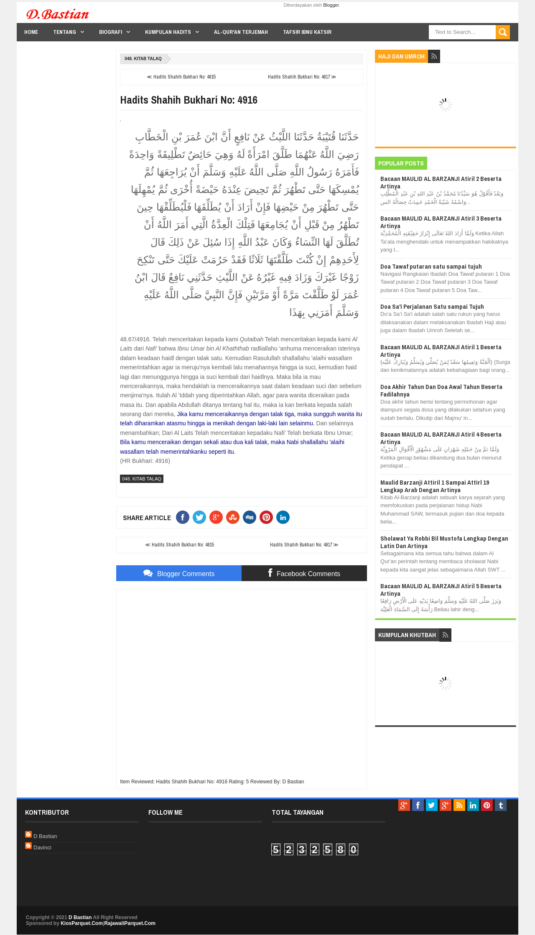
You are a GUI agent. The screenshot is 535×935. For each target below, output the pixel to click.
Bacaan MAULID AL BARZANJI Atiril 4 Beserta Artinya (441, 438)
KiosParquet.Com (82, 923)
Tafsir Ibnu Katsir (307, 32)
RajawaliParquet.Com (129, 923)
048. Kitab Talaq (143, 58)
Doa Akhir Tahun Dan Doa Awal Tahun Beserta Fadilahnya (441, 390)
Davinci (42, 847)
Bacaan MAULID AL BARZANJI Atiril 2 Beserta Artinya (441, 182)
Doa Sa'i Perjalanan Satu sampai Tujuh (432, 306)
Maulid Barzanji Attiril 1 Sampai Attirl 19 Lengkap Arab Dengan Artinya (434, 486)
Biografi (110, 32)
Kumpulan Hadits (168, 32)
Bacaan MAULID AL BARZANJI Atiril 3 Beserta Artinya (441, 222)
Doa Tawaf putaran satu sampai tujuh (431, 266)
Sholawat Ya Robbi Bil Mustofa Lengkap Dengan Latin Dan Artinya (444, 542)
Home (31, 32)
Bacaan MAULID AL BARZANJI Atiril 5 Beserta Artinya (441, 590)
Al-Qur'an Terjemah (241, 32)
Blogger (331, 5)
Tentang (64, 32)
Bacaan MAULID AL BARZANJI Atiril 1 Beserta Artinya (441, 351)
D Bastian (45, 836)
